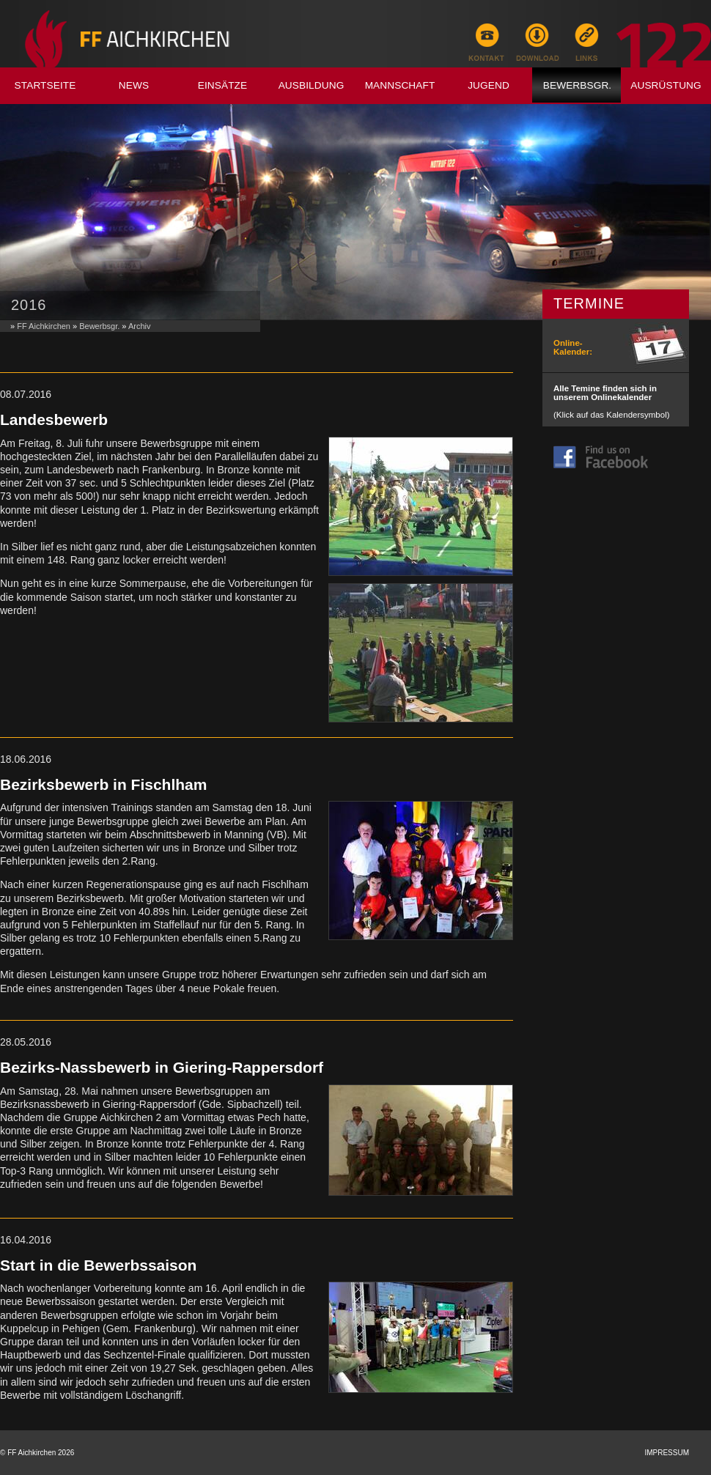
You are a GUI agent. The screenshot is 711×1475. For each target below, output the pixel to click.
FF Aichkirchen (43, 326)
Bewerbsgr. (577, 85)
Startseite (45, 85)
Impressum (666, 1453)
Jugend (488, 85)
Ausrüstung (665, 85)
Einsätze (223, 85)
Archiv (139, 326)
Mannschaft (400, 85)
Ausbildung (312, 85)
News (134, 85)
